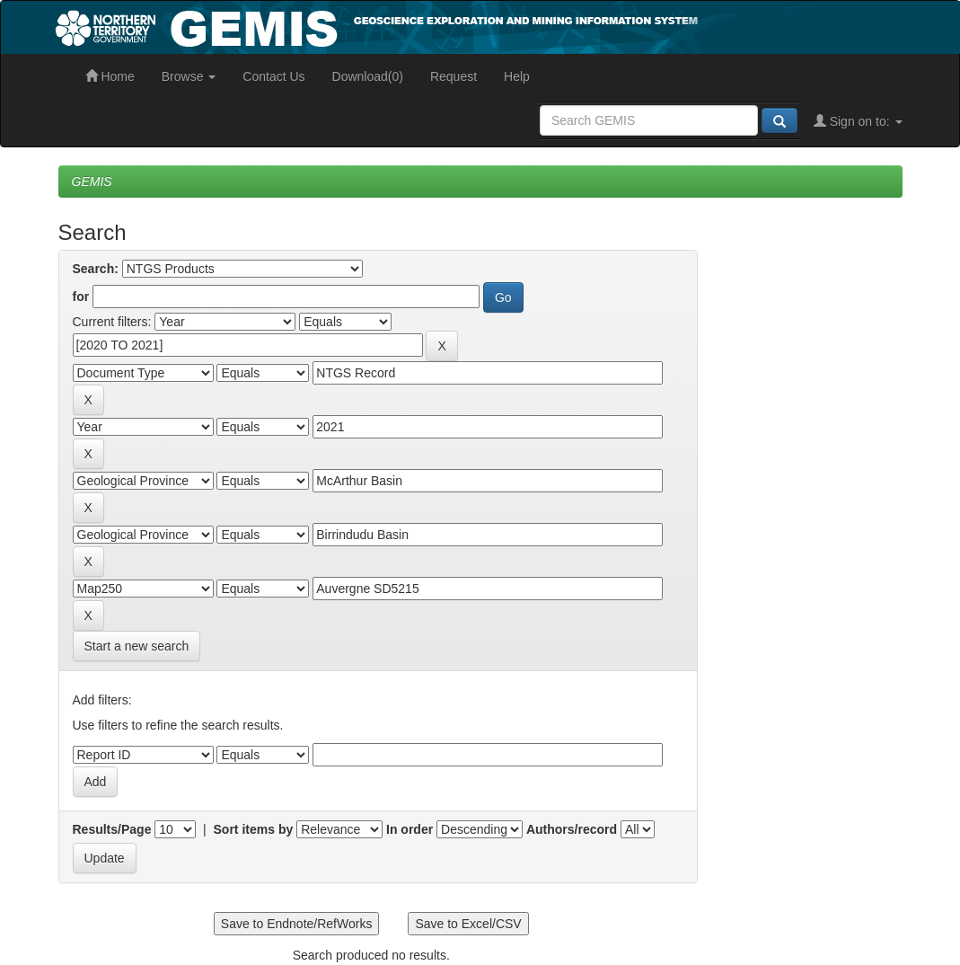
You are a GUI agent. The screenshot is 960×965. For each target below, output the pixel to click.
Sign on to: (858, 121)
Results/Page (112, 829)
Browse (189, 76)
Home (110, 76)
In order (409, 829)
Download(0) (367, 76)
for (81, 296)
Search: (96, 268)
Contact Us (273, 76)
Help (517, 76)
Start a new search (136, 646)
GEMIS (92, 181)
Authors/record (571, 829)
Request (453, 76)
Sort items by (254, 829)
